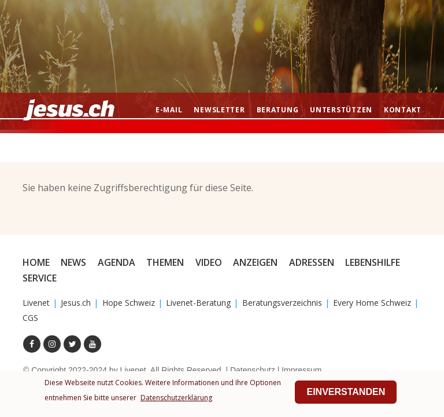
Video (208, 262)
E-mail (169, 110)
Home (36, 262)
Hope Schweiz (128, 302)
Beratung (278, 110)
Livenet (36, 302)
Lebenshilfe (372, 262)
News (73, 262)
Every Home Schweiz (372, 302)
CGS (30, 317)
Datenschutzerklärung (176, 398)
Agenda (116, 262)
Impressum (301, 370)
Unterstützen (341, 110)
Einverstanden (345, 392)
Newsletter (219, 110)
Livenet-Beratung (198, 302)
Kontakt (402, 110)
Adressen (311, 262)
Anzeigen (255, 262)
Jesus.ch (76, 302)
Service (40, 278)
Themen (165, 262)
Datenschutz (252, 370)
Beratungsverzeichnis (282, 302)
